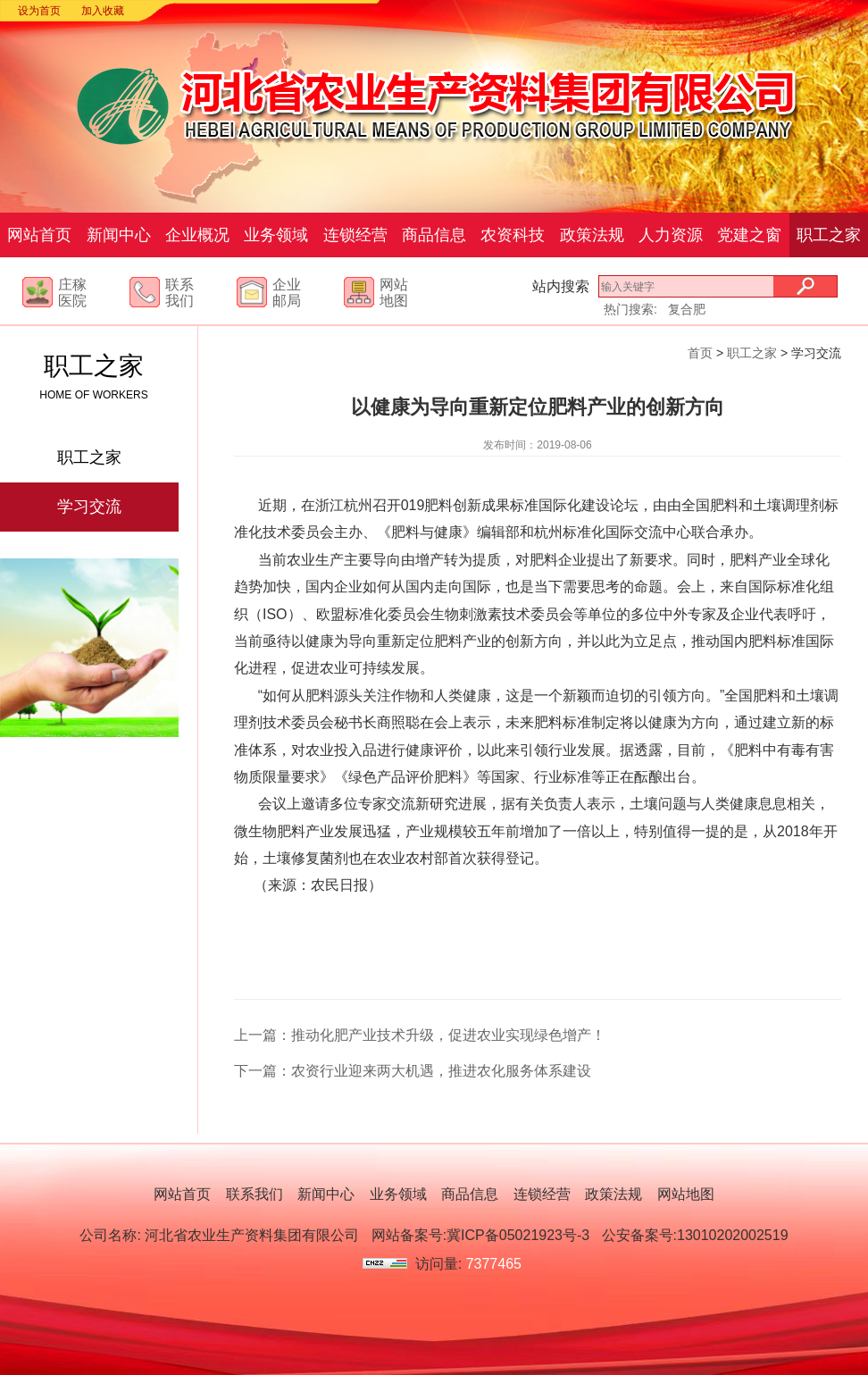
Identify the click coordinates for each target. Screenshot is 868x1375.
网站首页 (39, 235)
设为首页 (39, 10)
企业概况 (197, 235)
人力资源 (670, 235)
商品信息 (434, 235)
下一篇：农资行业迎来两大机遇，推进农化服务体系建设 (412, 1070)
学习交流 (89, 507)
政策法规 (592, 235)
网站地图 (685, 1194)
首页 (700, 353)
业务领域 (276, 235)
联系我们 (254, 1194)
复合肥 (686, 309)
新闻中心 (119, 235)
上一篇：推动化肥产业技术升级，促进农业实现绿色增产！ (419, 1035)
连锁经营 (355, 235)
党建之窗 (749, 235)
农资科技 (512, 235)
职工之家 (829, 235)
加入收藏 (102, 10)
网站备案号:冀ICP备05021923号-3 (480, 1235)
